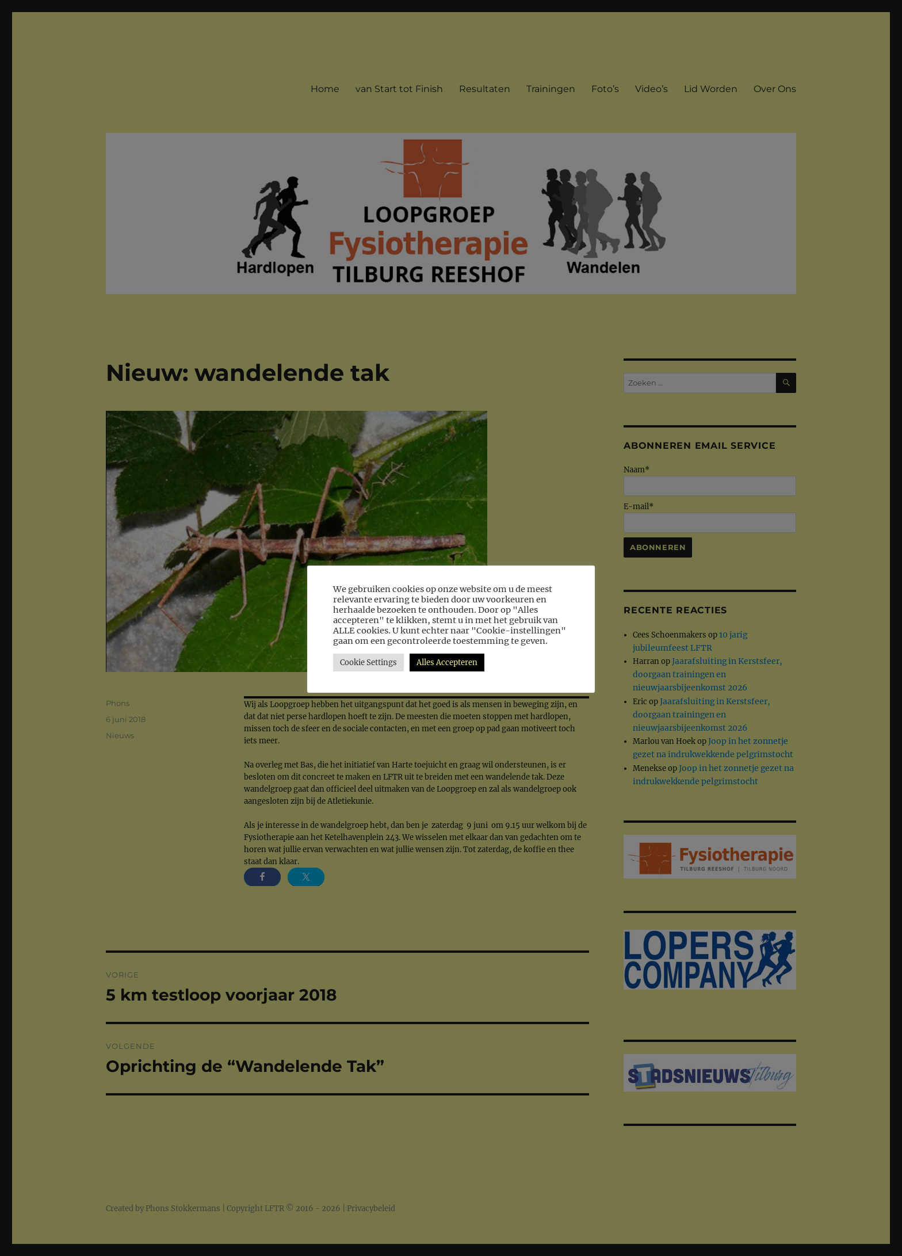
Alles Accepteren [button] (446, 662)
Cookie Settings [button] (368, 662)
